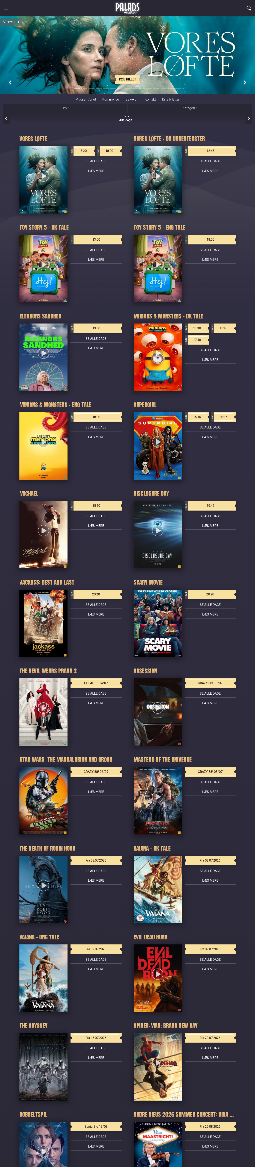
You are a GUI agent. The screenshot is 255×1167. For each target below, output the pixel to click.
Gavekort (131, 99)
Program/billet (86, 99)
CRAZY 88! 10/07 (210, 683)
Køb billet (127, 79)
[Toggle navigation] (6, 8)
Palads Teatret (127, 5)
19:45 (200, 506)
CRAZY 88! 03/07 (210, 772)
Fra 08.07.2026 (96, 860)
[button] (10, 82)
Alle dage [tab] (127, 118)
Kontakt (150, 99)
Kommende (110, 99)
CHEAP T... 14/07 (96, 683)
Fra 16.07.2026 (96, 1038)
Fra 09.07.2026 (210, 860)
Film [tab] (64, 108)
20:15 (219, 417)
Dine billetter (170, 99)
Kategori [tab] (189, 108)
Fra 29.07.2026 (210, 1038)
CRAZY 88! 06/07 (96, 772)
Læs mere (96, 171)
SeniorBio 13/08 (96, 1126)
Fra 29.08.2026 (210, 1126)
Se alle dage (96, 161)
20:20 (85, 594)
